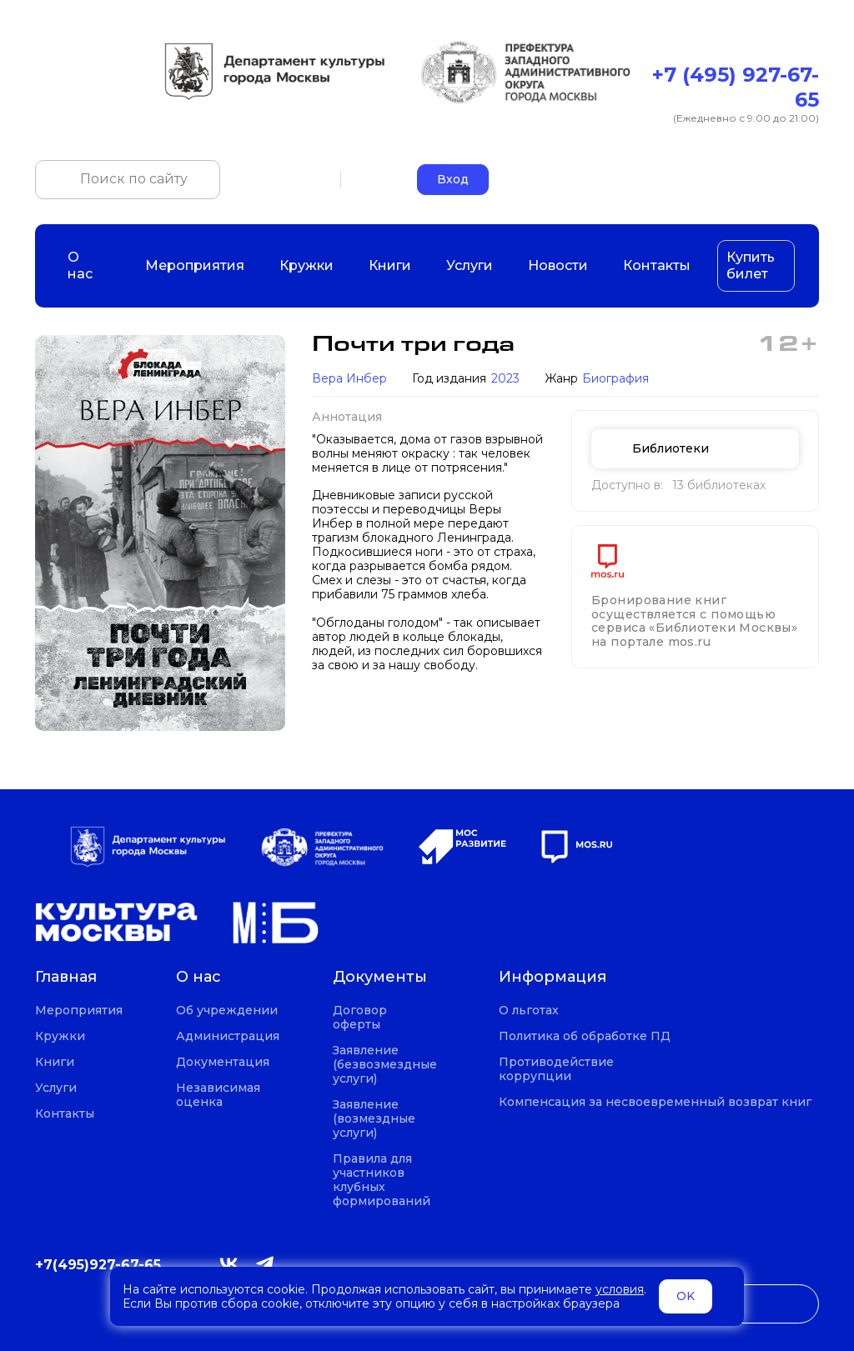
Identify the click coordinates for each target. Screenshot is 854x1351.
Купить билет (750, 265)
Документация (222, 1062)
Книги (390, 265)
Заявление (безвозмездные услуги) (385, 1064)
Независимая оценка (218, 1095)
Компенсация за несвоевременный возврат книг (655, 1102)
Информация (552, 977)
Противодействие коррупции (556, 1069)
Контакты (657, 265)
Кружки (306, 265)
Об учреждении (227, 1010)
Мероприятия (194, 265)
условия (619, 1289)
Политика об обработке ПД (585, 1036)
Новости (558, 265)
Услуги (469, 265)
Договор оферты (360, 1017)
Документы (380, 977)
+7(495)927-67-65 (98, 1265)
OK (685, 1295)
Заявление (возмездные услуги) (374, 1119)
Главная (66, 977)
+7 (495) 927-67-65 (735, 87)
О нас (89, 265)
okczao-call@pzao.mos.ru (743, 179)
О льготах (529, 1010)
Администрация (227, 1036)
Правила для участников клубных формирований (381, 1180)
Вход (453, 179)
